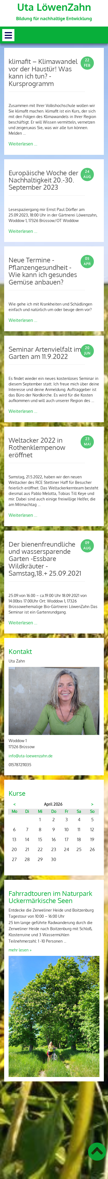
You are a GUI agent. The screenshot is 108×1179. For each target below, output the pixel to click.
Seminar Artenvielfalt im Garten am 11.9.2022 (45, 353)
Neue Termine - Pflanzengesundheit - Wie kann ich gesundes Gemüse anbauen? (43, 270)
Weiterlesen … (23, 144)
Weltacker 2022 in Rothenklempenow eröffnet (37, 447)
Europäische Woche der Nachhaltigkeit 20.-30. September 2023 (43, 180)
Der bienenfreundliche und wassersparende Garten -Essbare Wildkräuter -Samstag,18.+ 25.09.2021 (45, 559)
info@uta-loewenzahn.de (31, 755)
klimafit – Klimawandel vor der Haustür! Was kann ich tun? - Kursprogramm (43, 72)
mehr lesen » (20, 950)
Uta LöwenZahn (54, 7)
